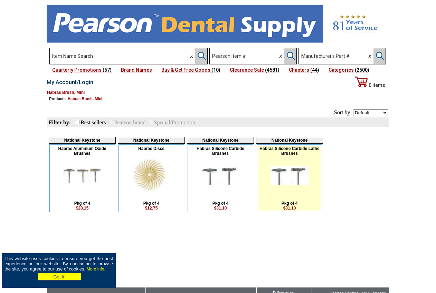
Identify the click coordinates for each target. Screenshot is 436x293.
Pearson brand (129, 122)
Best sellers (93, 122)
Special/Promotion (174, 122)
